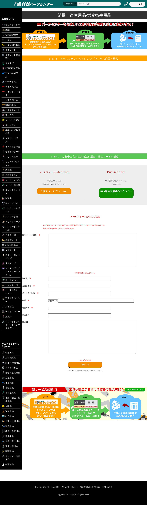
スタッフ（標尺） (10, 140)
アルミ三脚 (9, 235)
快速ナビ (8, 63)
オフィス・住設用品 (11, 458)
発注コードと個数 (31, 235)
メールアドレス (30, 293)
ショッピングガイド (42, 487)
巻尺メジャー (10, 125)
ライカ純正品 (10, 86)
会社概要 (55, 487)
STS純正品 (9, 105)
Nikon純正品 (9, 81)
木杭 (6, 30)
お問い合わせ (107, 487)
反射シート (9, 250)
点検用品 (8, 306)
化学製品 (8, 387)
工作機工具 (9, 357)
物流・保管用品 (11, 431)
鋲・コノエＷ (10, 203)
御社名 (26, 278)
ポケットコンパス (11, 191)
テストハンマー (11, 311)
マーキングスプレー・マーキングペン (11, 271)
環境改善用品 (10, 446)
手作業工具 (9, 392)
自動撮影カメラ (11, 175)
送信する (85, 365)
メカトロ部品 (10, 367)
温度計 (7, 316)
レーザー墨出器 (11, 185)
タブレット (9, 50)
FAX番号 (25, 315)
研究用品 (8, 464)
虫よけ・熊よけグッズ (11, 256)
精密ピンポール (11, 151)
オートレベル (10, 280)
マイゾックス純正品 (11, 93)
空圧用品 (8, 377)
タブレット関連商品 (11, 56)
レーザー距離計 (11, 120)
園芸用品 (8, 451)
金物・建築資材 (11, 372)
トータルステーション (11, 291)
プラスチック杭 (11, 25)
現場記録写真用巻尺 (11, 131)
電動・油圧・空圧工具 (11, 399)
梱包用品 (8, 416)
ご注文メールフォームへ (54, 191)
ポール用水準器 (11, 146)
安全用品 (8, 411)
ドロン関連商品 (11, 45)
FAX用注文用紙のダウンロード (116, 193)
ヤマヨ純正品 (10, 100)
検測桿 (7, 170)
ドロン (7, 40)
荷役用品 (8, 426)
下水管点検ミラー (11, 300)
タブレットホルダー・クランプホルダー (11, 324)
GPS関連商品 (10, 35)
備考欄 (25, 322)
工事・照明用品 (11, 421)
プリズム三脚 (10, 156)
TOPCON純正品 (10, 75)
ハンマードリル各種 (11, 228)
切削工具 (8, 352)
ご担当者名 (28, 286)
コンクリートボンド (11, 210)
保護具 (7, 406)
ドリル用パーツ (11, 221)
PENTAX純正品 (11, 68)
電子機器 (8, 382)
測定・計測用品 (11, 362)
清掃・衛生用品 (11, 441)
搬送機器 (8, 436)
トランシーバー (11, 285)
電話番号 (27, 308)
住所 (25, 300)
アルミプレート (11, 110)
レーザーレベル (11, 180)
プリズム (8, 115)
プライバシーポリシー (69, 487)
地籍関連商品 (10, 245)
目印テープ (9, 263)
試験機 (7, 198)
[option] (84, 403)
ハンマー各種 (10, 216)
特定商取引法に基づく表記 (90, 487)
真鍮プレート (10, 240)
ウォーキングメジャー (11, 163)
